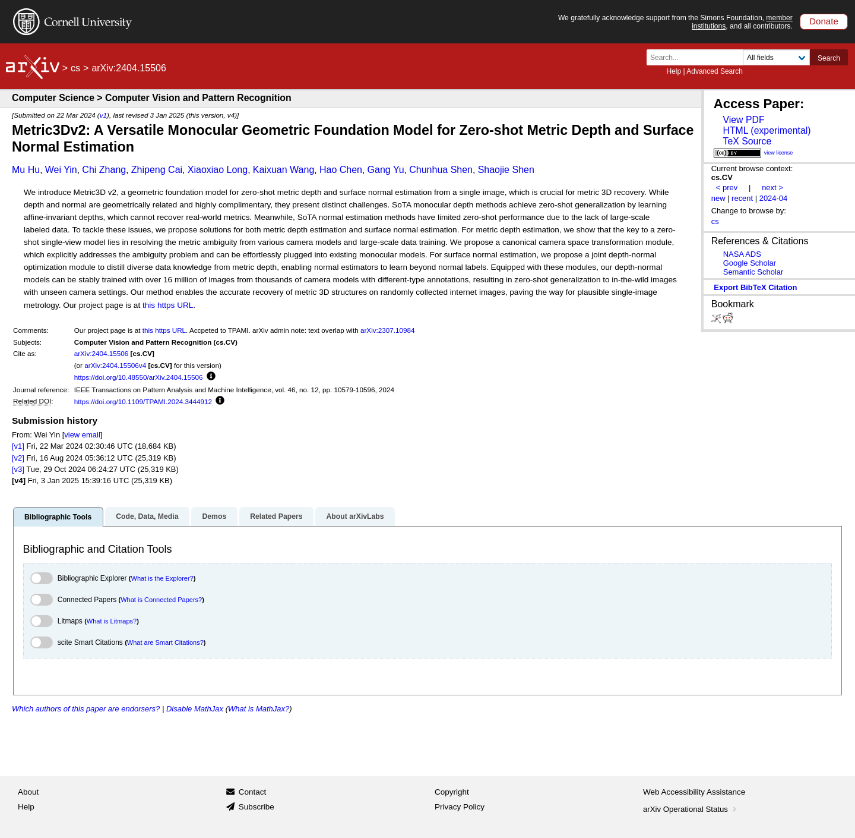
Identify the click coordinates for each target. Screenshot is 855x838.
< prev (726, 187)
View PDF (743, 120)
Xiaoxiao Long (218, 170)
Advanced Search (714, 71)
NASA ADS (742, 254)
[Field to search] (776, 57)
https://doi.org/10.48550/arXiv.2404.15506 (138, 377)
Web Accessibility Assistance (694, 791)
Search (829, 58)
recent (742, 198)
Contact (253, 791)
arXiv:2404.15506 (101, 353)
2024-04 (773, 198)
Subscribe (256, 806)
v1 (103, 115)
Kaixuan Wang (283, 170)
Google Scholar (749, 263)
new (718, 198)
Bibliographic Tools (57, 517)
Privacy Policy (459, 806)
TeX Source (747, 141)
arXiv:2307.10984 (387, 330)
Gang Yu (386, 170)
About (28, 791)
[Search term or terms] (698, 57)
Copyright (452, 791)
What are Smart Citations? (165, 642)
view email (82, 434)
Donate (823, 21)
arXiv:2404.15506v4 (115, 365)
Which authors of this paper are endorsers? (86, 708)
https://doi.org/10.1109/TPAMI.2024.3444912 (143, 401)
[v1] (18, 446)
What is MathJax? (258, 708)
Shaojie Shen (506, 170)
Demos (214, 516)
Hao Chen (340, 170)
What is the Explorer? (162, 578)
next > (772, 187)
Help (673, 71)
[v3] (18, 469)
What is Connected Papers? (161, 599)
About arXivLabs (355, 516)
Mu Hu (26, 170)
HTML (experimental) (766, 130)
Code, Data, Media (147, 516)
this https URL (167, 305)
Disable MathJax (194, 708)
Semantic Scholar (753, 271)
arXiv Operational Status (691, 809)
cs (75, 68)
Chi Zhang (104, 170)
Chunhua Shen (441, 170)
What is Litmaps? (112, 621)
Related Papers (276, 516)
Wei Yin (61, 170)
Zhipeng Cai (156, 170)
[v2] (18, 457)
